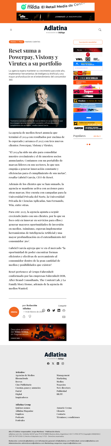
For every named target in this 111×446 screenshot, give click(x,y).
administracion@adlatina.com (33, 443)
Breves (18, 381)
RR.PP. (60, 394)
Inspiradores (21, 397)
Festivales (20, 420)
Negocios (61, 384)
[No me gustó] (31, 316)
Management (63, 375)
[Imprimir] (63, 310)
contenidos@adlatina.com (28, 441)
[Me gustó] (25, 316)
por (29, 307)
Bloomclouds (21, 378)
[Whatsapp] (43, 310)
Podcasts (19, 417)
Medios (13, 42)
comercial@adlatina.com (89, 441)
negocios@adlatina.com (72, 443)
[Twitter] (53, 310)
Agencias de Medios (24, 375)
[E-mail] (63, 317)
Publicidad (62, 391)
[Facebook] (48, 310)
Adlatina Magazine (24, 410)
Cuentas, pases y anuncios (27, 387)
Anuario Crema (64, 407)
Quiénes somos (22, 407)
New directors (63, 387)
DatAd (18, 391)
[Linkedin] (58, 310)
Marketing (62, 378)
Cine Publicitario (23, 384)
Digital (18, 394)
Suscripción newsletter (88, 42)
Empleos (19, 414)
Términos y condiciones (68, 417)
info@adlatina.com (62, 441)
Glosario (61, 410)
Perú (21, 42)
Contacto (61, 414)
